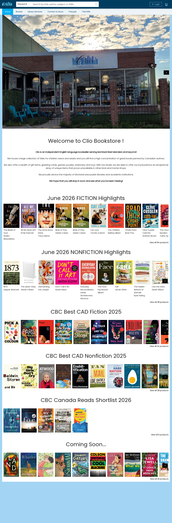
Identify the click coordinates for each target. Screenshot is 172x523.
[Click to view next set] (165, 223)
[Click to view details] (11, 216)
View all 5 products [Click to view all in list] (160, 434)
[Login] (156, 4)
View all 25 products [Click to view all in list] (159, 479)
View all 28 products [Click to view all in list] (159, 302)
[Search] (96, 4)
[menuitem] (7, 12)
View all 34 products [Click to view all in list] (159, 346)
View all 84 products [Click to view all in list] (159, 242)
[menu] (86, 12)
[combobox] (24, 4)
